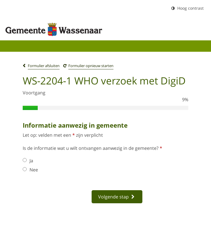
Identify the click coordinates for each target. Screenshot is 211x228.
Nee (30, 170)
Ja (28, 160)
